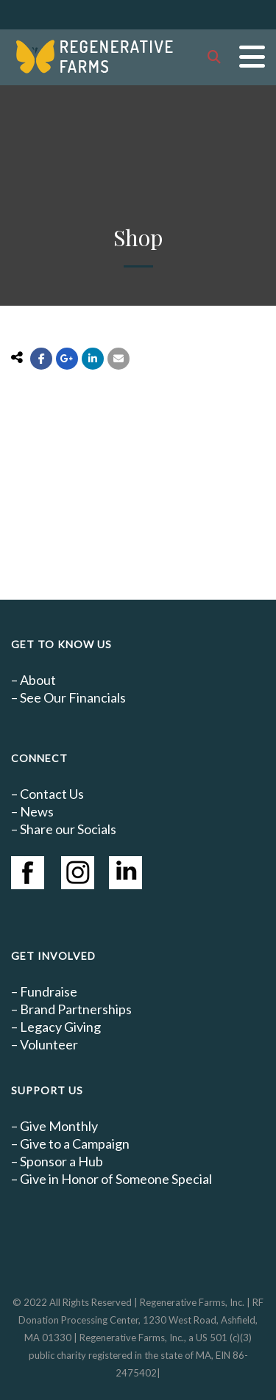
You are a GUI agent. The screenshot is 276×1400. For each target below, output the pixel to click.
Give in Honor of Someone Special (116, 1179)
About (38, 680)
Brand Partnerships (76, 1009)
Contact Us (52, 794)
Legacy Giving (60, 1027)
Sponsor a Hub (61, 1161)
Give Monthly (59, 1126)
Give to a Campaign (75, 1143)
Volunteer (49, 1044)
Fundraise (48, 991)
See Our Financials (73, 697)
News (37, 811)
